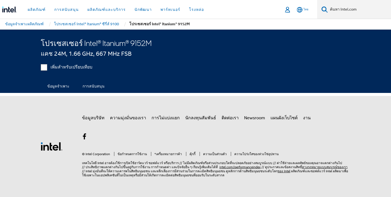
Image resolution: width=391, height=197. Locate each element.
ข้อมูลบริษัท (93, 118)
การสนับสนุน (94, 86)
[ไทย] (302, 9)
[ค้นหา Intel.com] (359, 9)
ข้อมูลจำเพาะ (58, 86)
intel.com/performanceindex (240, 167)
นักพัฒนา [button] (143, 9)
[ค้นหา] (324, 9)
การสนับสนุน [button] (66, 9)
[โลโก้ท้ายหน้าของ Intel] (51, 146)
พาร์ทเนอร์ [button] (170, 9)
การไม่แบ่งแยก (166, 118)
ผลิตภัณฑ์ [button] (37, 9)
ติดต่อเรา (230, 118)
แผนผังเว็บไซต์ (284, 118)
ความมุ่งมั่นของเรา (128, 118)
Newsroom (254, 118)
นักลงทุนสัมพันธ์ (200, 118)
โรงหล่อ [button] (196, 9)
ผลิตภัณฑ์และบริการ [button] (106, 9)
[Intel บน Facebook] (84, 137)
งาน (307, 118)
